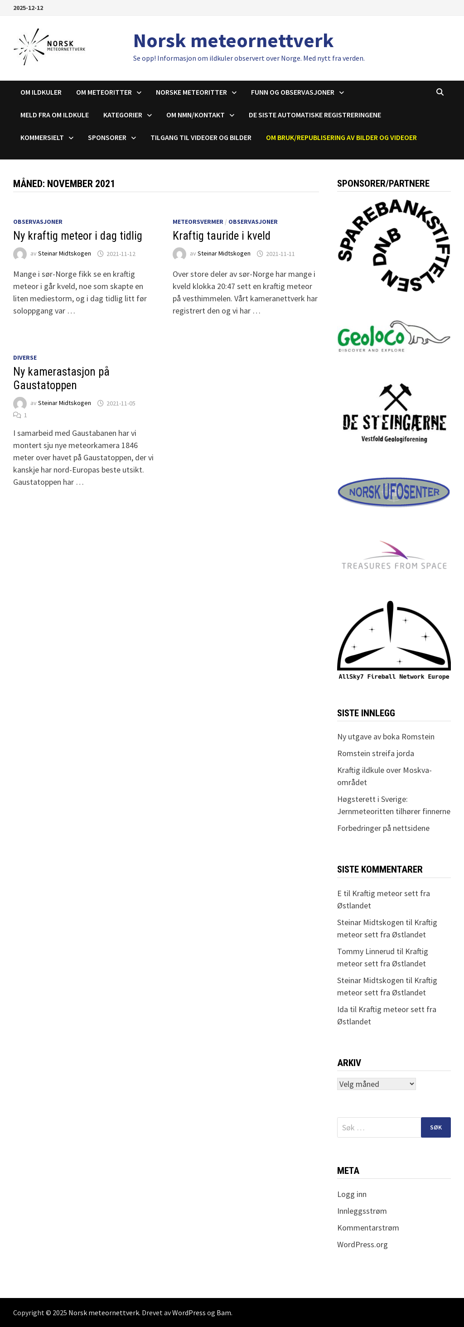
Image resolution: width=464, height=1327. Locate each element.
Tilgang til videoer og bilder (200, 137)
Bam (224, 1312)
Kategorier (122, 114)
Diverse (25, 357)
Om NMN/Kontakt (195, 114)
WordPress (189, 1312)
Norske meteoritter (191, 92)
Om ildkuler (41, 92)
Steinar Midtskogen (64, 254)
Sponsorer (107, 137)
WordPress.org (362, 1244)
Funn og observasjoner (292, 92)
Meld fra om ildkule (54, 114)
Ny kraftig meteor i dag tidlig (77, 235)
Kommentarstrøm (368, 1227)
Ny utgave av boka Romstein (386, 736)
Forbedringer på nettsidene (383, 828)
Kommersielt (42, 137)
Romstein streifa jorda (375, 753)
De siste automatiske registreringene (315, 114)
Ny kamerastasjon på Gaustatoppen (61, 378)
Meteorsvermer (198, 221)
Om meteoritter (104, 92)
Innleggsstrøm (362, 1211)
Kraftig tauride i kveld (222, 235)
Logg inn (352, 1194)
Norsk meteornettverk (233, 40)
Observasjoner (38, 221)
